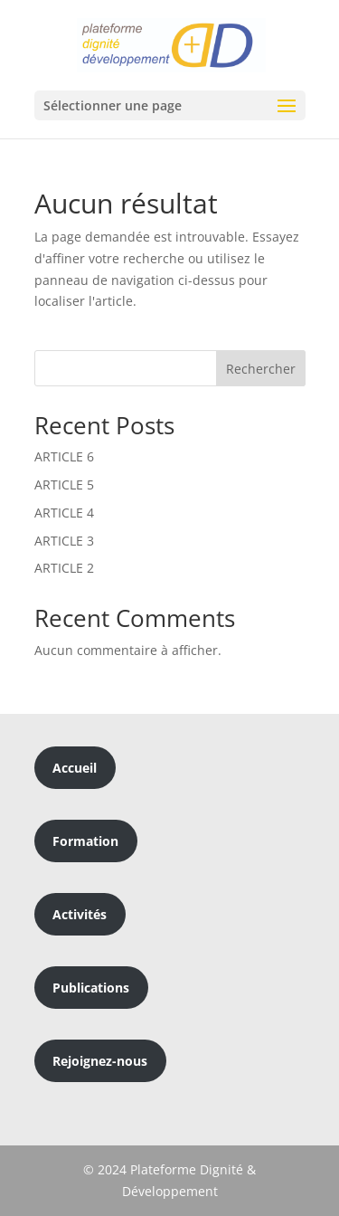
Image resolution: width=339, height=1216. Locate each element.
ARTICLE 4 (64, 512)
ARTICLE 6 (64, 456)
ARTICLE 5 (64, 484)
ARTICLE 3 (64, 540)
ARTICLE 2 (64, 567)
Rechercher (261, 368)
